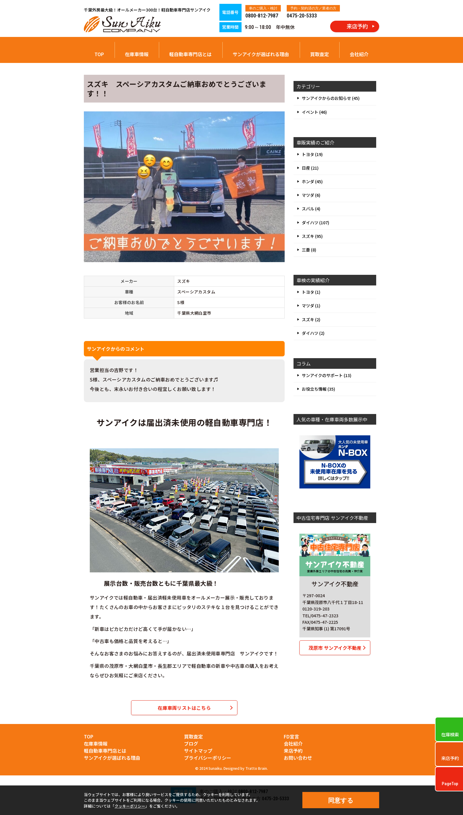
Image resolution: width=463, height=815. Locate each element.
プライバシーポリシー (207, 757)
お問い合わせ (298, 757)
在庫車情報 (137, 54)
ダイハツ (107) (315, 222)
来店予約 (293, 750)
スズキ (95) (312, 236)
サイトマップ (198, 750)
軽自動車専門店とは (190, 54)
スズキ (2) (311, 319)
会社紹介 (359, 54)
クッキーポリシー (130, 806)
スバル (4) (311, 209)
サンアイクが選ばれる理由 (261, 54)
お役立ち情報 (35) (318, 389)
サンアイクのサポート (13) (326, 375)
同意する (340, 800)
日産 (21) (310, 168)
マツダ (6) (311, 195)
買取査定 (319, 54)
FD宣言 (291, 736)
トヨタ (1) (311, 292)
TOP (99, 54)
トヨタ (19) (312, 154)
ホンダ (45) (312, 181)
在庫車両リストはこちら (184, 707)
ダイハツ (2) (313, 333)
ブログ (191, 743)
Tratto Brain (256, 768)
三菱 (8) (309, 250)
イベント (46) (314, 112)
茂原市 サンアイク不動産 (335, 647)
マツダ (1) (311, 306)
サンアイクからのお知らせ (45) (331, 98)
